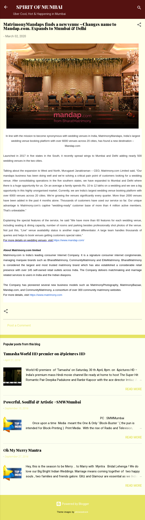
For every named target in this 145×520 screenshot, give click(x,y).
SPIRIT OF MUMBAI (39, 7)
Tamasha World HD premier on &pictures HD (44, 353)
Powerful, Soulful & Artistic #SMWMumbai (42, 402)
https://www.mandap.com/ (68, 240)
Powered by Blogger (72, 504)
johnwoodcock (81, 512)
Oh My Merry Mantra (22, 450)
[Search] (139, 8)
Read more (133, 389)
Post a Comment (19, 325)
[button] (139, 25)
